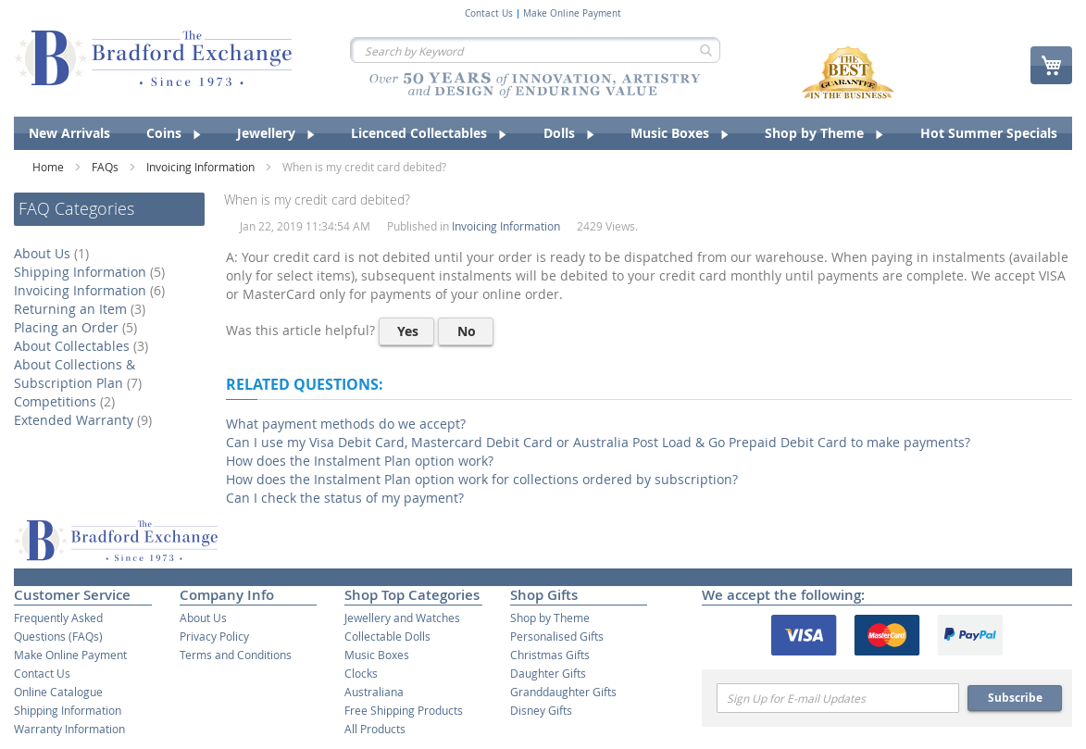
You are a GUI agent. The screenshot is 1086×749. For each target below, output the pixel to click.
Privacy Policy (214, 636)
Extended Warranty (85, 420)
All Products (375, 728)
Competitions (66, 401)
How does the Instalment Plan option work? (359, 460)
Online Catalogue (58, 691)
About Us (54, 253)
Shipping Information (91, 272)
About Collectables (83, 346)
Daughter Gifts (548, 673)
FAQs (106, 166)
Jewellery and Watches (402, 617)
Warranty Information (69, 728)
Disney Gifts (541, 710)
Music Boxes (376, 654)
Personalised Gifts (557, 636)
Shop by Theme (550, 617)
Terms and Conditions (236, 654)
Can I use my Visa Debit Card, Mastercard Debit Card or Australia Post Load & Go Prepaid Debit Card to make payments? (598, 442)
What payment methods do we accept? (346, 423)
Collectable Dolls (387, 636)
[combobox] (535, 50)
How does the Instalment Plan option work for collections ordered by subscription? (482, 479)
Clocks (361, 673)
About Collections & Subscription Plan (80, 374)
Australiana (374, 691)
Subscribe (1015, 697)
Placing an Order (78, 327)
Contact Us (489, 14)
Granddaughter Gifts (563, 691)
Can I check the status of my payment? (345, 497)
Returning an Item (82, 309)
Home (49, 166)
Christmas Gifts (550, 654)
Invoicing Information (201, 166)
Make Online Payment (572, 14)
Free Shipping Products (403, 710)
